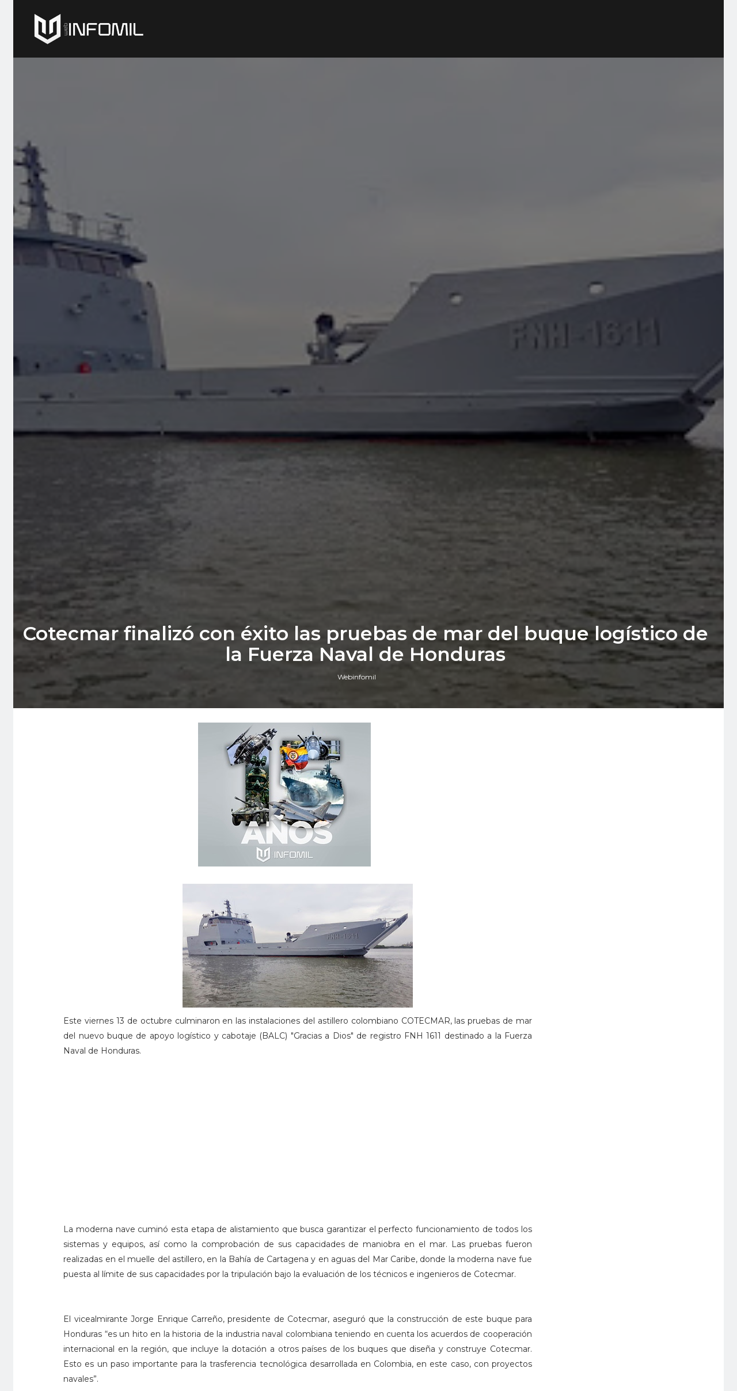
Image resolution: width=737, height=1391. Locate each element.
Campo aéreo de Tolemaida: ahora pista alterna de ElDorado (627, 1102)
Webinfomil (360, 855)
